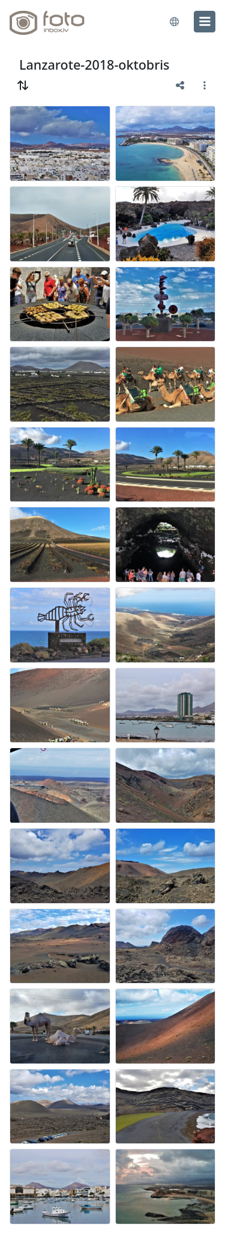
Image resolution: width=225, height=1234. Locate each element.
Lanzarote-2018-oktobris (94, 64)
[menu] (204, 21)
